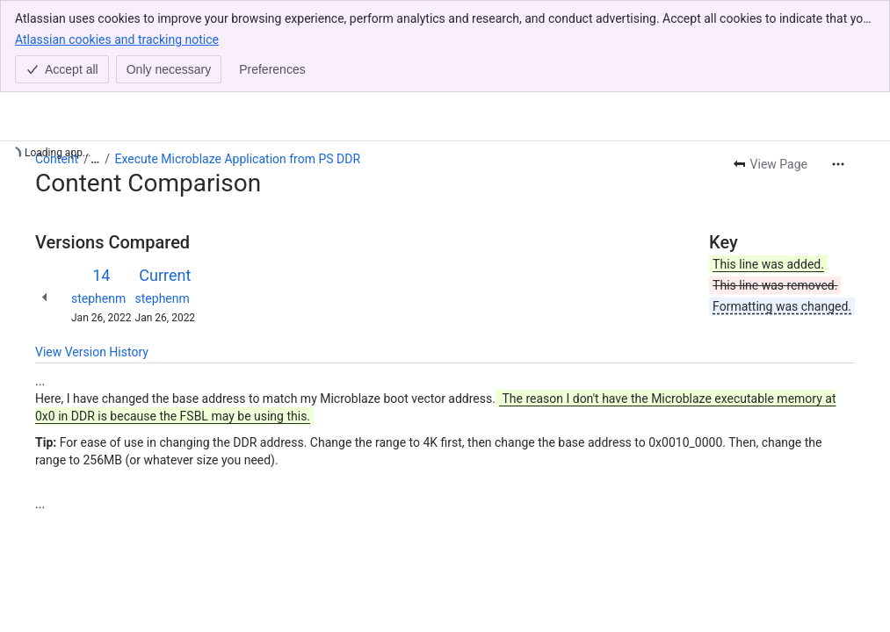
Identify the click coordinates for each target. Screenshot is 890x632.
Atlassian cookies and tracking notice (117, 39)
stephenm (98, 298)
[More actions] (838, 164)
